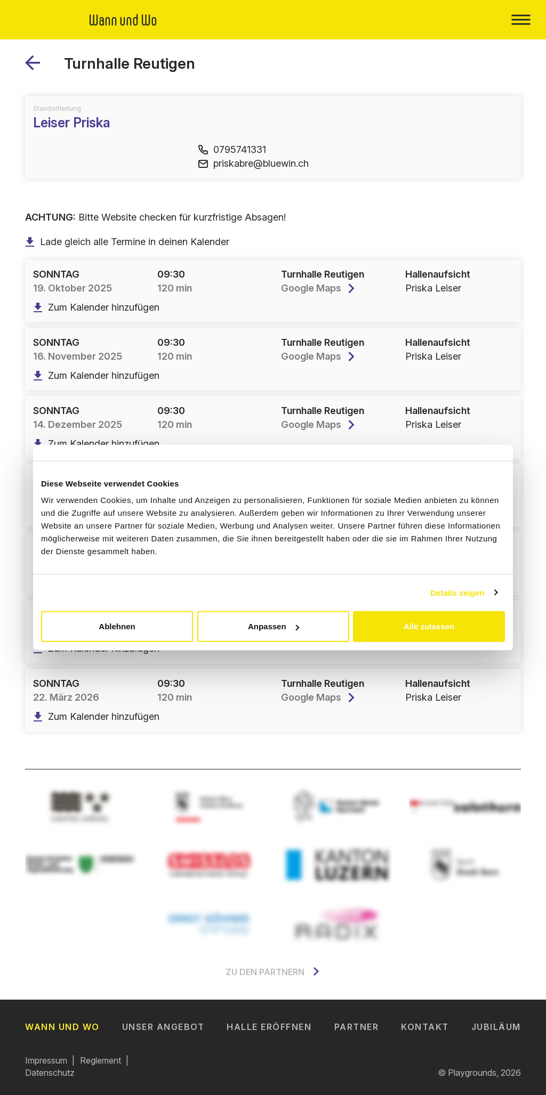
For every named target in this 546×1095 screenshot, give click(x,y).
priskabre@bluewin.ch (253, 163)
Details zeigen (457, 592)
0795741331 (232, 149)
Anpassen (273, 626)
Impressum (46, 1060)
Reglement (100, 1060)
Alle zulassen (429, 626)
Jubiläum (496, 1026)
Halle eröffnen (269, 1026)
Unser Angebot (163, 1026)
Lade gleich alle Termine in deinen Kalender (127, 241)
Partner (356, 1026)
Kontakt (425, 1026)
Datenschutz (50, 1072)
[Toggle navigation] (520, 19)
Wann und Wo (62, 1026)
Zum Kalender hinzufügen (96, 307)
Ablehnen (117, 626)
